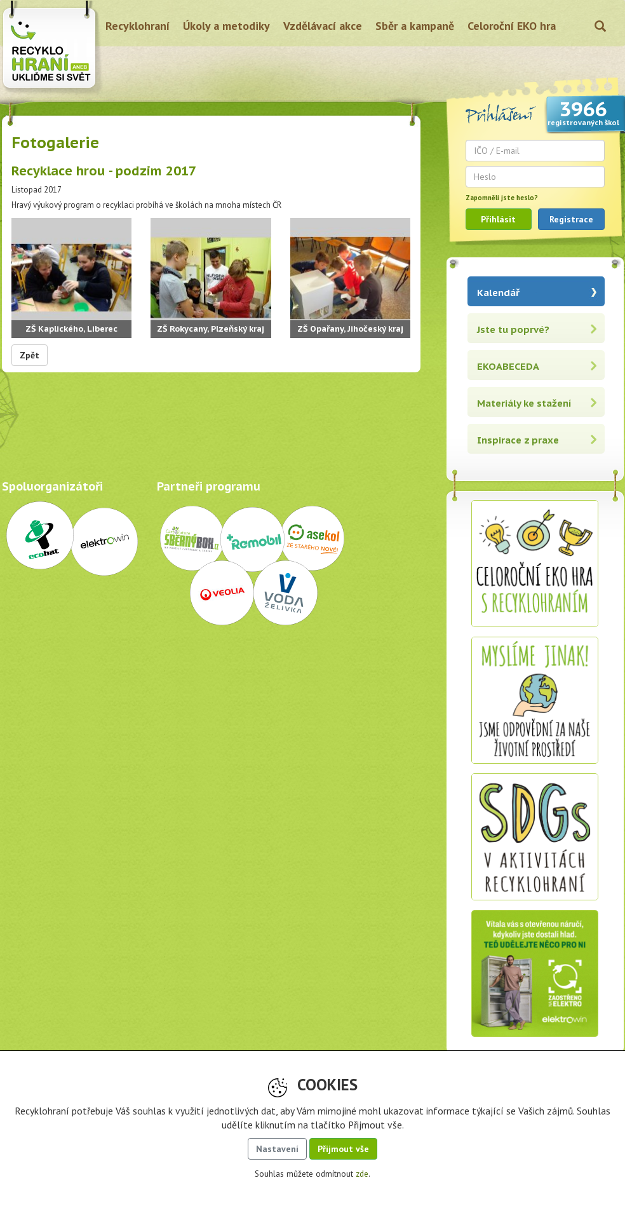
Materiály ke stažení (524, 403)
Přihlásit (498, 219)
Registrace (571, 219)
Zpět (29, 355)
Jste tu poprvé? (513, 329)
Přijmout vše (343, 1149)
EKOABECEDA (508, 366)
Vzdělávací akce (322, 25)
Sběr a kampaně (414, 25)
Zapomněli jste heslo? (502, 197)
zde (362, 1174)
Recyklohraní (137, 25)
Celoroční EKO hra (511, 25)
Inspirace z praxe (518, 440)
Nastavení (277, 1149)
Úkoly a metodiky (226, 25)
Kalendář (498, 293)
